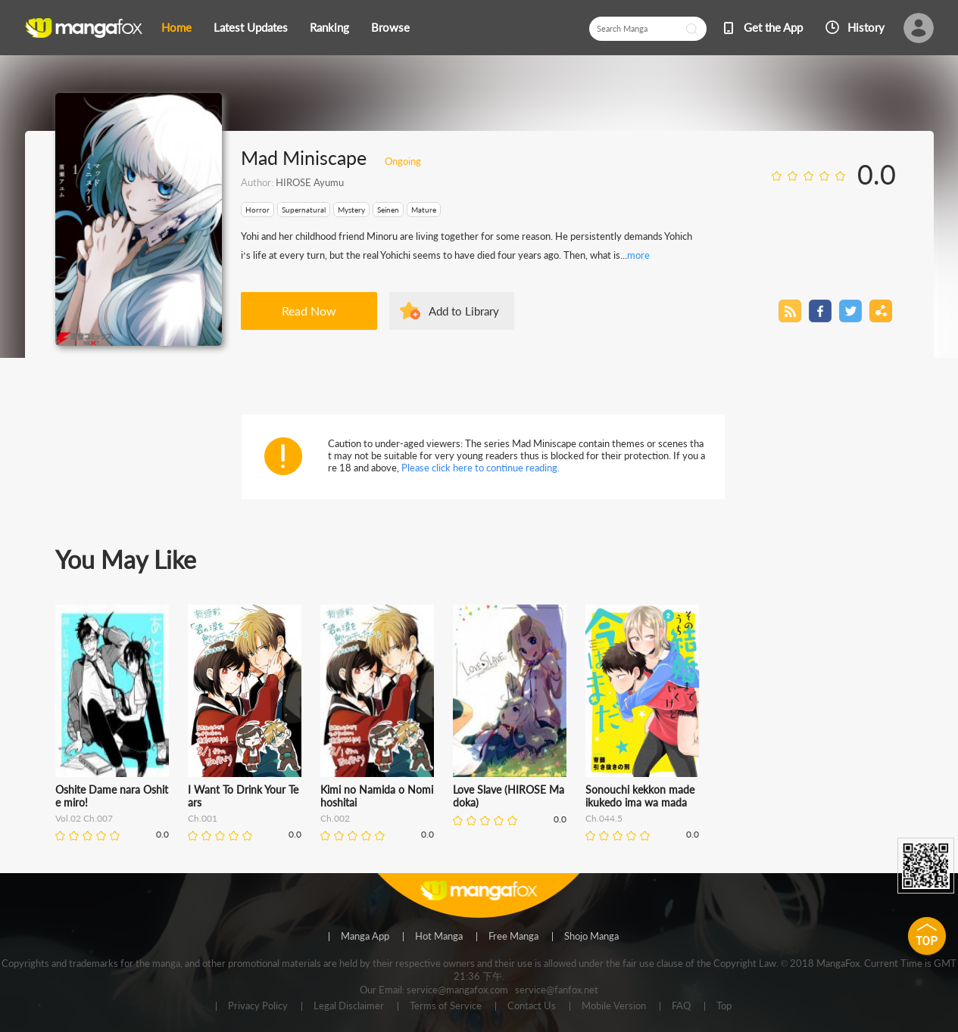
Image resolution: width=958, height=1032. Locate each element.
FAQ (681, 1006)
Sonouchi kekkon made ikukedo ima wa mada (639, 796)
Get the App (773, 27)
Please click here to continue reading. (480, 468)
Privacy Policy (258, 1006)
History (866, 27)
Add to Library (464, 311)
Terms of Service (446, 1006)
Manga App (365, 936)
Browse (390, 27)
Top (724, 1006)
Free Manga (513, 936)
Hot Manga (439, 936)
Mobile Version (614, 1006)
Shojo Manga (591, 936)
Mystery (351, 209)
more (638, 255)
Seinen (388, 209)
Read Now (309, 310)
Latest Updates (251, 27)
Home (176, 27)
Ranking (329, 27)
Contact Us (531, 1006)
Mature (423, 209)
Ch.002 (335, 818)
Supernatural (304, 209)
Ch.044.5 (604, 818)
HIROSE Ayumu (310, 182)
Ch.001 (202, 818)
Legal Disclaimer (349, 1006)
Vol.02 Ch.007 (84, 818)
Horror (257, 209)
